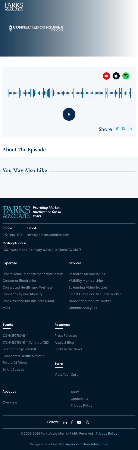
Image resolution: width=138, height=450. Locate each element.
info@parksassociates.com (48, 235)
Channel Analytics (83, 308)
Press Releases (66, 335)
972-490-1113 (12, 235)
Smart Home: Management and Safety (33, 274)
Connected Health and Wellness (28, 287)
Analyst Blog (64, 342)
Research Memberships (87, 274)
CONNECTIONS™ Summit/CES (26, 342)
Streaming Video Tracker (88, 287)
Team (75, 392)
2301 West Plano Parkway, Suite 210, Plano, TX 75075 (42, 250)
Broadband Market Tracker (90, 301)
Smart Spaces (13, 369)
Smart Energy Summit (19, 349)
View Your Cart (66, 374)
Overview (10, 402)
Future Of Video (15, 362)
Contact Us (79, 399)
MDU (6, 308)
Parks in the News (68, 349)
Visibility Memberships (86, 280)
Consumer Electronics (20, 280)
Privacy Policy (81, 405)
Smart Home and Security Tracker (95, 294)
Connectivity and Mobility (23, 294)
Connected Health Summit (23, 356)
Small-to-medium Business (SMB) (28, 301)
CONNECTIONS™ (15, 335)
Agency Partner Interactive (87, 444)
